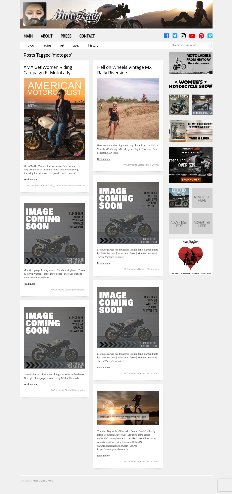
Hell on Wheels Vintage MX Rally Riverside (124, 69)
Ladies (47, 45)
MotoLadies (61, 185)
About (47, 36)
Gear (76, 45)
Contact (87, 36)
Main (28, 36)
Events (155, 165)
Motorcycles (153, 269)
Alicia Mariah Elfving (43, 481)
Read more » (30, 179)
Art (62, 45)
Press (66, 36)
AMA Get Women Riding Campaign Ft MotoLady (48, 69)
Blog (31, 45)
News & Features (76, 185)
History (93, 45)
